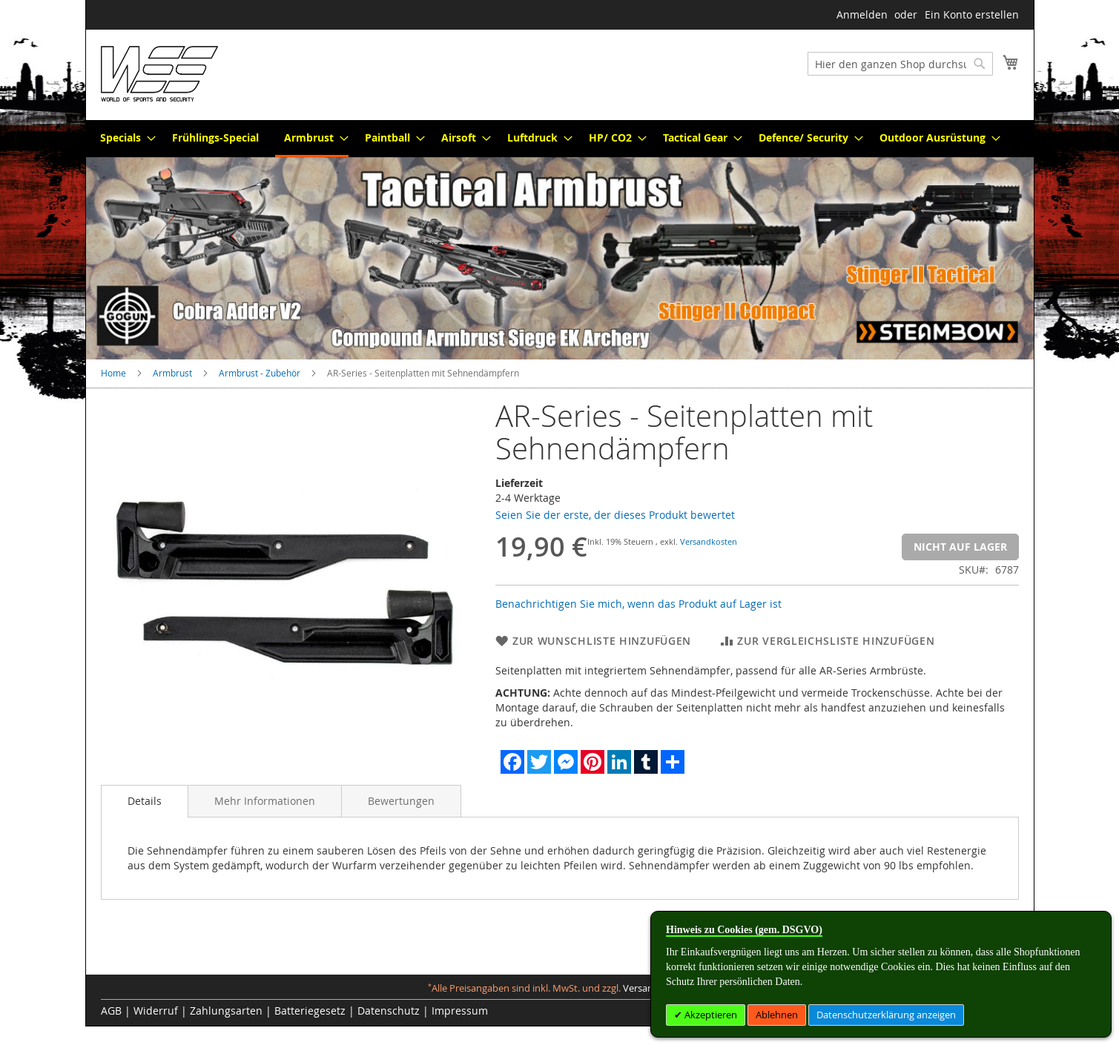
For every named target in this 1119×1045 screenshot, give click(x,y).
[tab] (144, 801)
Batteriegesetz (310, 1010)
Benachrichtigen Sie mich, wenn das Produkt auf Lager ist (638, 604)
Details (145, 801)
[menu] (559, 138)
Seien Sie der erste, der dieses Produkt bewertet (615, 515)
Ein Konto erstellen (972, 14)
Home (113, 373)
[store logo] (159, 74)
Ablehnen (777, 1014)
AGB (111, 1010)
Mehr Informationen (264, 801)
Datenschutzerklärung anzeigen (886, 1014)
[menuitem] (123, 137)
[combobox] (900, 64)
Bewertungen (401, 801)
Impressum (460, 1010)
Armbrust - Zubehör (259, 373)
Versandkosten (708, 541)
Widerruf (155, 1010)
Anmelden (862, 14)
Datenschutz (388, 1010)
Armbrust (172, 373)
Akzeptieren (709, 1014)
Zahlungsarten (226, 1010)
